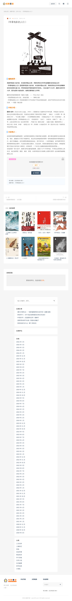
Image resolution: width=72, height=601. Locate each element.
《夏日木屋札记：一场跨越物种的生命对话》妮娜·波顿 (33, 312)
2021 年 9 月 (20, 499)
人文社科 (19, 543)
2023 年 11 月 (20, 426)
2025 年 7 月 (20, 370)
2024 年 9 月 (20, 398)
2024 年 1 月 (20, 420)
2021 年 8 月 (20, 502)
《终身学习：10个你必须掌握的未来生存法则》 (31, 315)
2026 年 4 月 (20, 344)
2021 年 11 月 (20, 493)
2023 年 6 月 (20, 440)
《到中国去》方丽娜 (59, 232)
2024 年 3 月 (20, 415)
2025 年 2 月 (20, 384)
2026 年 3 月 (20, 347)
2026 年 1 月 (20, 353)
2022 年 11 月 (20, 460)
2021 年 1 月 (20, 521)
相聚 (9, 18)
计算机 (18, 569)
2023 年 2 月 (20, 451)
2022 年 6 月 (20, 474)
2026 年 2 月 (20, 350)
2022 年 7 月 (20, 471)
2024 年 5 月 (20, 409)
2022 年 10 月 (20, 462)
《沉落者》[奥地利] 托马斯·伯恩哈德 (59, 258)
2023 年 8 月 (20, 434)
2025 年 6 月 (20, 373)
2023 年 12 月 (20, 423)
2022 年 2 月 (20, 485)
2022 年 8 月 (20, 468)
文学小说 (18, 11)
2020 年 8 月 (20, 533)
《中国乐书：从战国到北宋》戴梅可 (27, 317)
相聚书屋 (12, 11)
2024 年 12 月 (20, 389)
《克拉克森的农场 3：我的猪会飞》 (43, 258)
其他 (17, 549)
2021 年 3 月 (20, 516)
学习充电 (19, 557)
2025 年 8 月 (20, 367)
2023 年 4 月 (20, 446)
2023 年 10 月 (20, 429)
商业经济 (19, 555)
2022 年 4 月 (20, 479)
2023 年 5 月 (20, 443)
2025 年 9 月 (20, 364)
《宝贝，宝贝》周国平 (43, 232)
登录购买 (36, 172)
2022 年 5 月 (20, 476)
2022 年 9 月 (20, 465)
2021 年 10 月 (20, 496)
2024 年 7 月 (20, 403)
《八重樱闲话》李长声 (12, 258)
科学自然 (19, 566)
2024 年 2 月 (20, 417)
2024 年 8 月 (20, 401)
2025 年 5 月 (20, 375)
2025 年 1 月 (20, 387)
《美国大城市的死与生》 (59, 199)
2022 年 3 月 (20, 482)
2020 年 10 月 (20, 530)
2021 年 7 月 (20, 504)
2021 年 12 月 (20, 490)
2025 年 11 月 (20, 358)
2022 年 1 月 (20, 488)
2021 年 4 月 (20, 513)
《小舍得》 (24, 258)
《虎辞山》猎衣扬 (26, 232)
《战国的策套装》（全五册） (14, 199)
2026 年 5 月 (20, 342)
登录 (42, 280)
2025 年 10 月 (20, 361)
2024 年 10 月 (20, 395)
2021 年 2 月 (20, 519)
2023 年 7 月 (20, 437)
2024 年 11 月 (20, 392)
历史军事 (19, 552)
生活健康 (19, 563)
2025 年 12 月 (20, 356)
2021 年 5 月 (20, 510)
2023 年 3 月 (20, 448)
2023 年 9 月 (20, 431)
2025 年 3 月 (20, 381)
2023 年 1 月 (20, 454)
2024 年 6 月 (20, 406)
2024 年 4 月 (20, 412)
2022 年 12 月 (20, 457)
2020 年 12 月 (20, 524)
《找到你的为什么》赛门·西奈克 (26, 323)
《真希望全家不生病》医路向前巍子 (27, 320)
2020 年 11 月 (20, 527)
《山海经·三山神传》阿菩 (12, 233)
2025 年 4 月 (20, 378)
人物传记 (19, 546)
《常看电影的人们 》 (19, 182)
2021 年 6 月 (20, 507)
